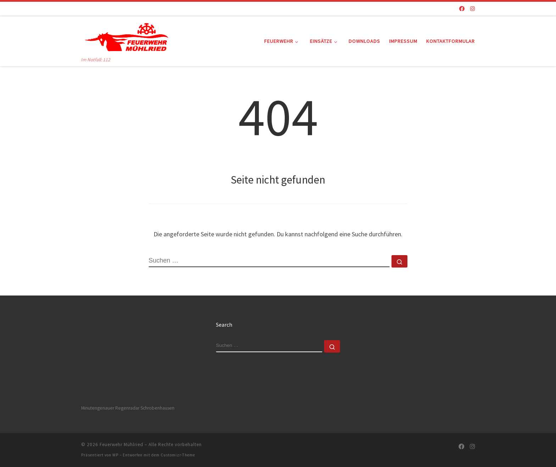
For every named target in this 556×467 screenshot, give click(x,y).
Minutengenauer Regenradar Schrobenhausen (127, 408)
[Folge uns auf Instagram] (472, 9)
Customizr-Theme (178, 454)
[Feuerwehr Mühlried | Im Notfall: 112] (125, 36)
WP (115, 454)
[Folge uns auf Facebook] (462, 9)
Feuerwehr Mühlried (121, 444)
